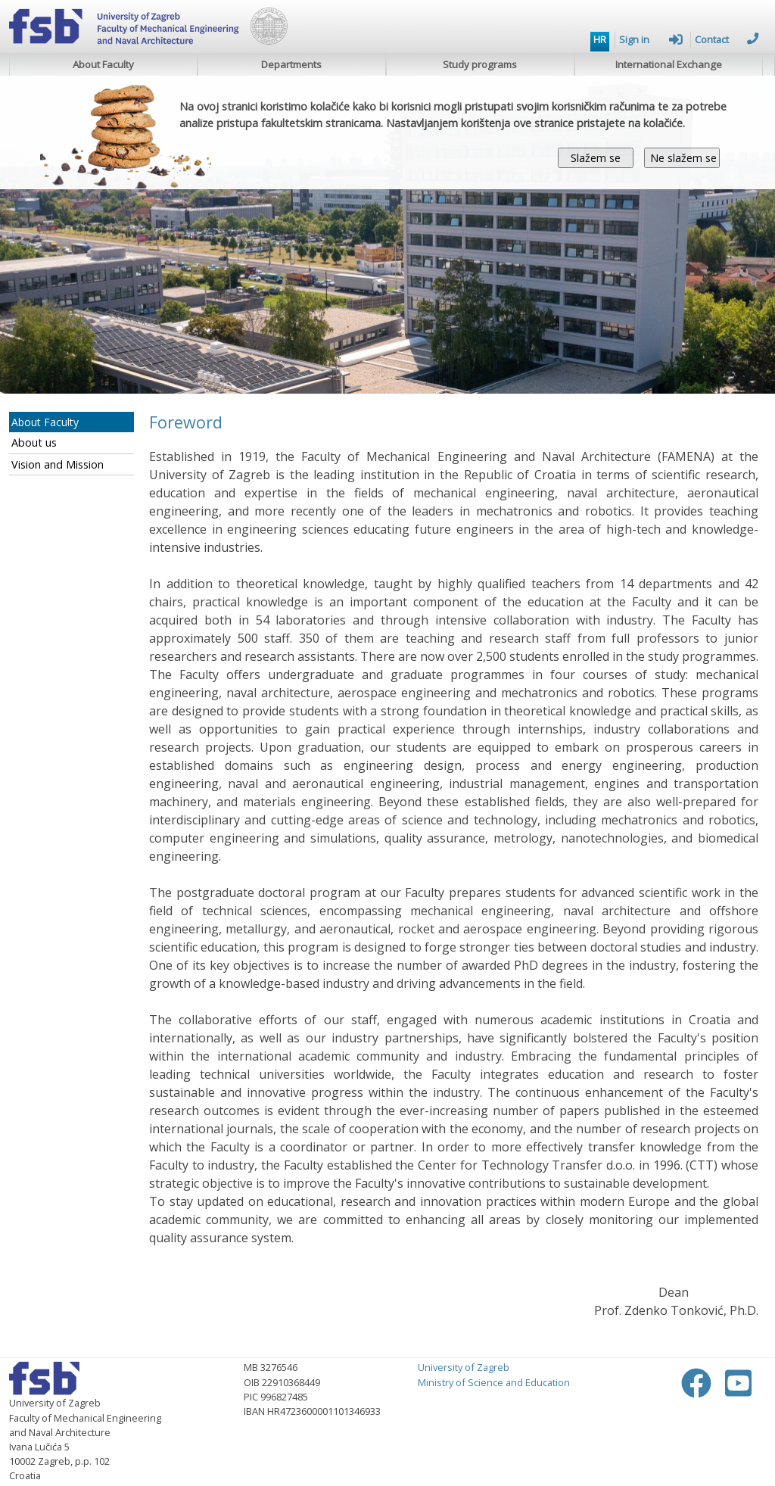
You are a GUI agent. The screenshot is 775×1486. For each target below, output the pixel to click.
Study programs (480, 64)
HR (599, 39)
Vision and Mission (57, 464)
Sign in (651, 39)
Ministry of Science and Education (494, 1382)
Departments (291, 64)
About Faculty (103, 64)
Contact (726, 39)
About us (34, 442)
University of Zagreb (463, 1367)
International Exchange (668, 64)
